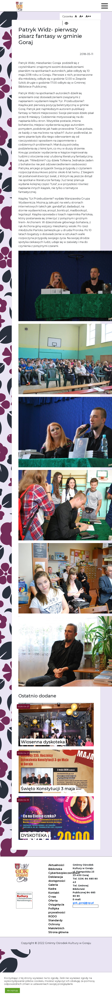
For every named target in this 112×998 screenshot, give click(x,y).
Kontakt (53, 892)
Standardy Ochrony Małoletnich (56, 924)
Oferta (53, 900)
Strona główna (58, 932)
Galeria (53, 884)
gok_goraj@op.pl (83, 902)
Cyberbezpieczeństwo (64, 873)
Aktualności (56, 865)
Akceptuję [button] (12, 990)
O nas (52, 896)
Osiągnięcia (56, 904)
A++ (88, 16)
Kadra (52, 888)
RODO (52, 916)
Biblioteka (55, 869)
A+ (81, 16)
